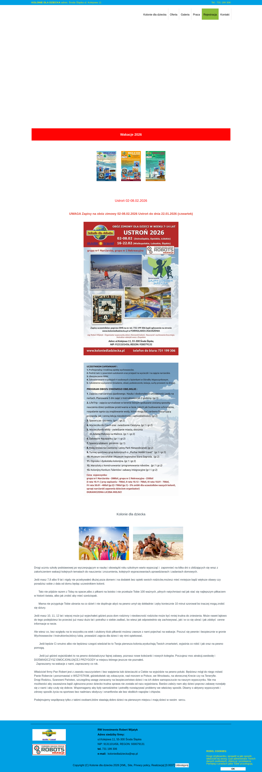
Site (130, 765)
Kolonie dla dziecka (154, 14)
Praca (196, 14)
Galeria (185, 14)
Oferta (173, 14)
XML (123, 765)
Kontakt (224, 14)
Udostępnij (182, 765)
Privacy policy (142, 765)
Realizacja (157, 765)
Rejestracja (210, 14)
